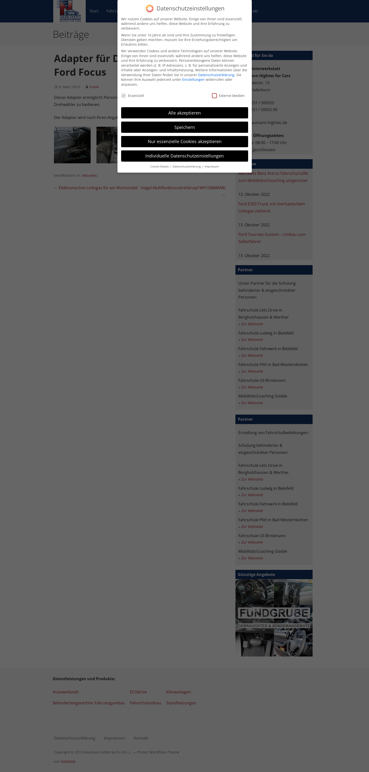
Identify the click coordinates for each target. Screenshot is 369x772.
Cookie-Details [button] (159, 163)
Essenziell (132, 92)
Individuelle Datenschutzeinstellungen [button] (184, 152)
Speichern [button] (184, 123)
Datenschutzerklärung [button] (187, 163)
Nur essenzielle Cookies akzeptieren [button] (184, 138)
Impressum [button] (212, 163)
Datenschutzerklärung (216, 71)
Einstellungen (193, 76)
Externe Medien (228, 92)
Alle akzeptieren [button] (184, 109)
